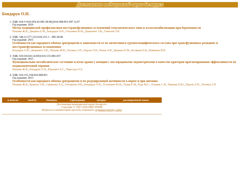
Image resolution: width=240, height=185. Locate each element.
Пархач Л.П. (91, 50)
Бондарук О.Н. (55, 31)
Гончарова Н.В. (74, 84)
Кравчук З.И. (37, 84)
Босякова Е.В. (139, 50)
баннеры (51, 100)
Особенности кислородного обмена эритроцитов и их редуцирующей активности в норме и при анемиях (85, 81)
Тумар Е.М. (130, 84)
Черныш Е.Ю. (176, 84)
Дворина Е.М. (37, 31)
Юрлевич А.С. (56, 69)
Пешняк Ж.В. (20, 31)
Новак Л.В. (105, 50)
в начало (12, 100)
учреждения (77, 100)
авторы (101, 100)
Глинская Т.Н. (112, 31)
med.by (32, 100)
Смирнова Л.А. (54, 84)
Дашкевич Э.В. (93, 31)
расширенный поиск (136, 100)
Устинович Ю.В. (112, 84)
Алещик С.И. (159, 84)
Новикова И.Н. (157, 50)
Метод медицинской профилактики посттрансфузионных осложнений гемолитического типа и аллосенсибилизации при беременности (106, 28)
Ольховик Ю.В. (74, 31)
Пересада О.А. (74, 69)
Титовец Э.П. (74, 50)
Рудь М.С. (144, 84)
